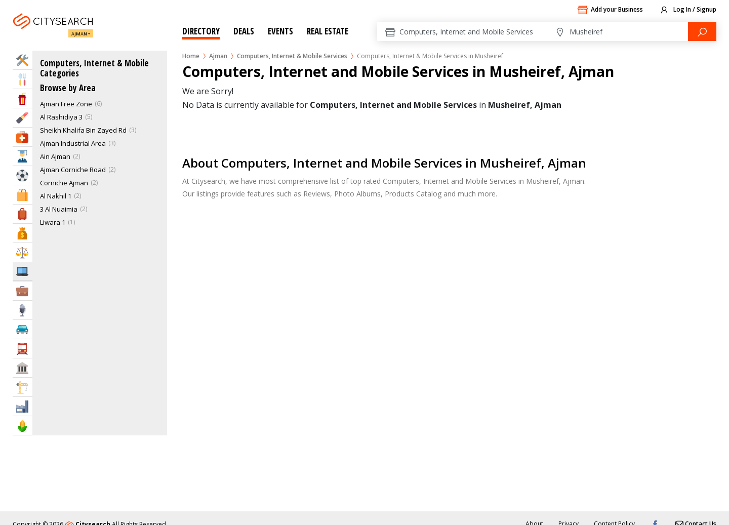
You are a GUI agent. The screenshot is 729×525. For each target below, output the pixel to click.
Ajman (79, 33)
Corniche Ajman (64, 182)
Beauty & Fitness (22, 117)
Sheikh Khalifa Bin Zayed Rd (83, 130)
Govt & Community (22, 367)
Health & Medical (22, 137)
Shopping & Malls (22, 194)
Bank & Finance (22, 233)
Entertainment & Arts (22, 98)
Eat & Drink (22, 79)
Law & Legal (22, 252)
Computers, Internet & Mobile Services (292, 56)
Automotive (22, 329)
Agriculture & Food (22, 425)
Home (190, 56)
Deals (243, 31)
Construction (22, 387)
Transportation (22, 348)
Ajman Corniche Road (73, 169)
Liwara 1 (52, 222)
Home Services (22, 60)
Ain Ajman (55, 156)
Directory (201, 31)
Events (280, 31)
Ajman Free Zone (66, 103)
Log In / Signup (687, 10)
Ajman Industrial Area (73, 143)
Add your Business (610, 10)
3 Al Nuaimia (58, 209)
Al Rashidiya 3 (61, 117)
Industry (22, 406)
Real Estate (327, 31)
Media (22, 310)
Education (22, 156)
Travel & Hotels (22, 214)
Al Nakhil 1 (55, 195)
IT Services (22, 271)
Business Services (22, 290)
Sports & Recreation (22, 175)
